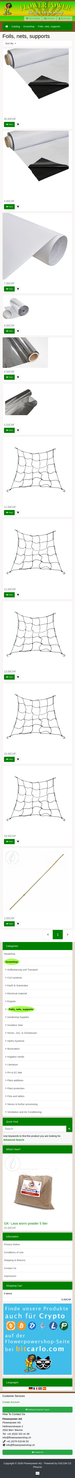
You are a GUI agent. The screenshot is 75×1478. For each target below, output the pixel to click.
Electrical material (16, 993)
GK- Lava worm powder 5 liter (26, 1223)
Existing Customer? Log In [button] (37, 1410)
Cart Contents (33, 18)
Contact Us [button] (37, 1452)
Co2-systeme (13, 977)
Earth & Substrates (16, 985)
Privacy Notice (12, 1244)
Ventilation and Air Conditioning (23, 1112)
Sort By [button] (9, 43)
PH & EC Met (13, 1072)
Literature (11, 1064)
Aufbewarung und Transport (21, 969)
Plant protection (14, 1088)
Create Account (10, 1402)
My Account (64, 18)
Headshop (9, 953)
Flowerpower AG (33, 1463)
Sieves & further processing (21, 1104)
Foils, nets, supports (49, 26)
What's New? (13, 1149)
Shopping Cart (14, 1285)
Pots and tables (14, 1096)
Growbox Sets (14, 1025)
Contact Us (10, 1268)
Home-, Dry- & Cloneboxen (21, 1032)
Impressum (10, 1276)
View (9, 124)
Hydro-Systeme (14, 1040)
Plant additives (14, 1080)
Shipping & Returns (14, 1260)
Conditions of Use (13, 1252)
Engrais (10, 1001)
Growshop (29, 26)
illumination (12, 1048)
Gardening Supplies (17, 1017)
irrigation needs (14, 1056)
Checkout (49, 18)
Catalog (15, 26)
